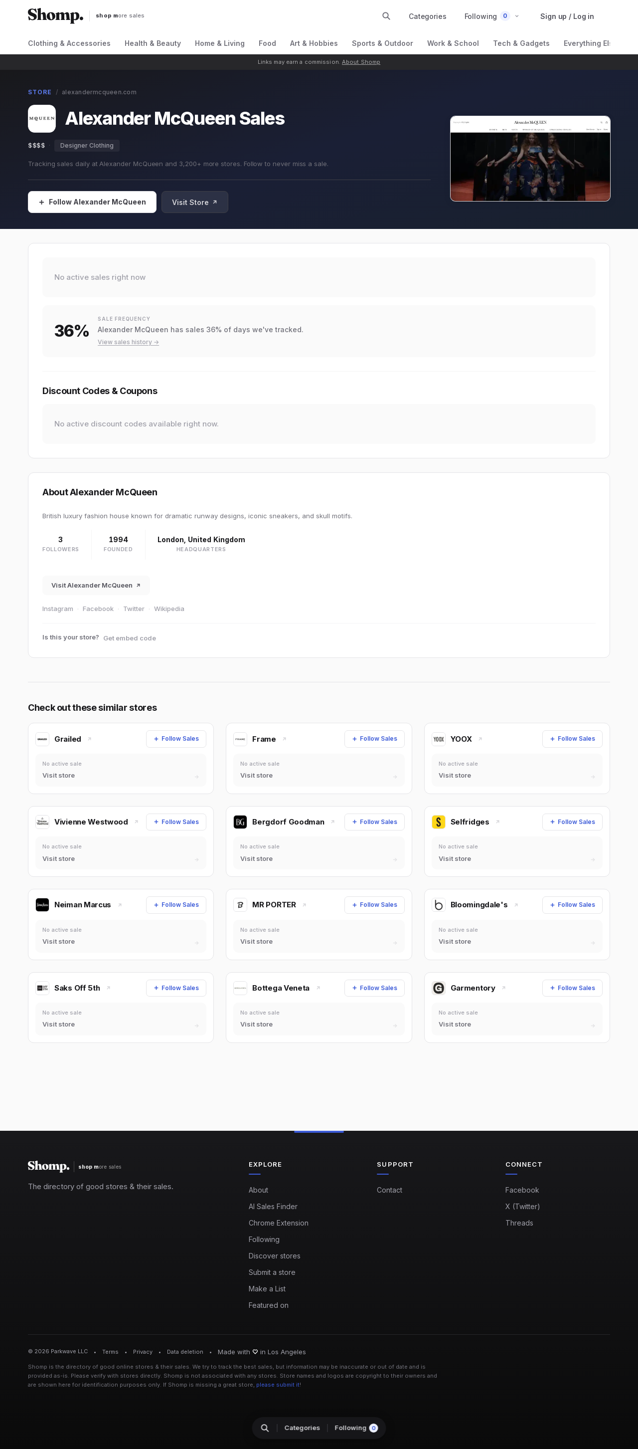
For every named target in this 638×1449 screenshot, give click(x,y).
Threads (519, 1223)
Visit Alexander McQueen (96, 585)
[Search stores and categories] (386, 15)
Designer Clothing (87, 145)
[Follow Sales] (92, 202)
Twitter (134, 609)
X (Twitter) (522, 1206)
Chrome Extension (279, 1223)
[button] (492, 16)
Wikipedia (169, 609)
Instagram (57, 609)
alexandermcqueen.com (99, 92)
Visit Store (195, 202)
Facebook (98, 609)
